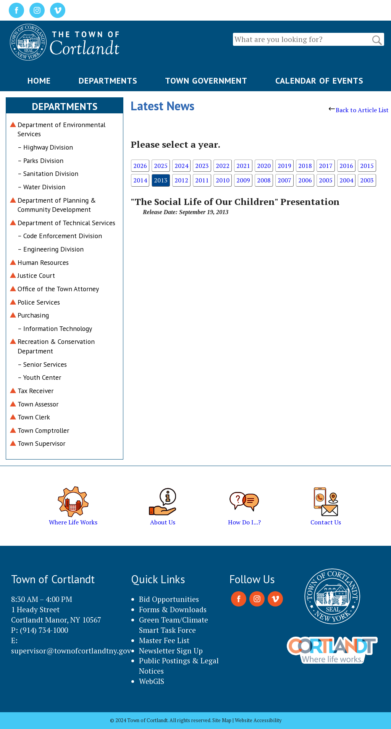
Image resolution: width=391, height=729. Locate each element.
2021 (243, 165)
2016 (346, 165)
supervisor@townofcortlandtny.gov (71, 650)
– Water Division (41, 186)
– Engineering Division (51, 249)
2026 (140, 165)
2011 (202, 180)
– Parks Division (40, 160)
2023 (202, 165)
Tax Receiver (35, 390)
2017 (326, 165)
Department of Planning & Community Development (57, 205)
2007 (284, 180)
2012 (181, 180)
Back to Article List (359, 110)
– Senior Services (42, 364)
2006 (305, 180)
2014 (140, 180)
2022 (222, 165)
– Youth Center (39, 377)
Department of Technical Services (66, 222)
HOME (39, 80)
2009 (243, 180)
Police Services (39, 302)
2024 (181, 165)
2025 (161, 165)
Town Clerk (34, 417)
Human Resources (43, 262)
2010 (222, 180)
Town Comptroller (43, 430)
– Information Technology (55, 328)
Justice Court (36, 275)
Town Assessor (38, 404)
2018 (305, 165)
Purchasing (33, 315)
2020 (264, 165)
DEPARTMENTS (108, 80)
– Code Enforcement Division (60, 235)
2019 (284, 165)
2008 (264, 180)
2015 (367, 165)
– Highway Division (45, 147)
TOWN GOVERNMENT (206, 80)
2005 (326, 180)
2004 (346, 180)
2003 (367, 180)
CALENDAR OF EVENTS (319, 80)
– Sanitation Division (48, 173)
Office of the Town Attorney (58, 288)
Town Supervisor (41, 443)
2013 (161, 180)
